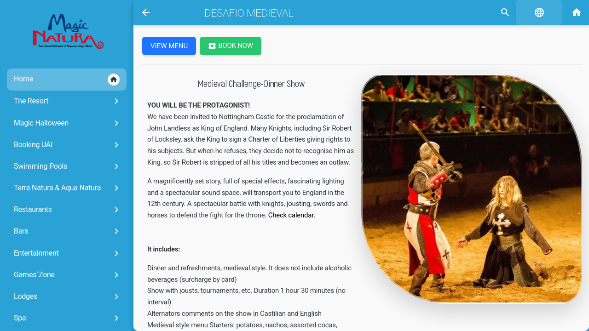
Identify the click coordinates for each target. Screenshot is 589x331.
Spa (68, 318)
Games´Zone (68, 274)
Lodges (68, 296)
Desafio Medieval (249, 13)
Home (67, 80)
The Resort (68, 101)
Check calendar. (291, 215)
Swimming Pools (68, 166)
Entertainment (68, 253)
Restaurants (68, 209)
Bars (68, 231)
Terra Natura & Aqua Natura (68, 188)
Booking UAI (68, 144)
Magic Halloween (68, 123)
